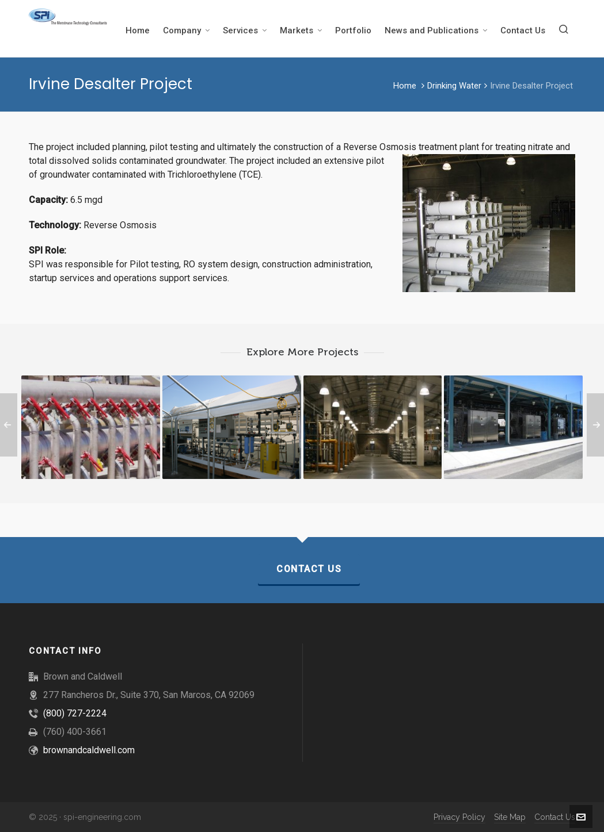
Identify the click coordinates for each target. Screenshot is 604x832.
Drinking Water (454, 85)
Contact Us (308, 568)
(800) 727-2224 (75, 713)
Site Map (510, 817)
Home (404, 85)
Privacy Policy (459, 817)
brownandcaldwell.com (89, 750)
